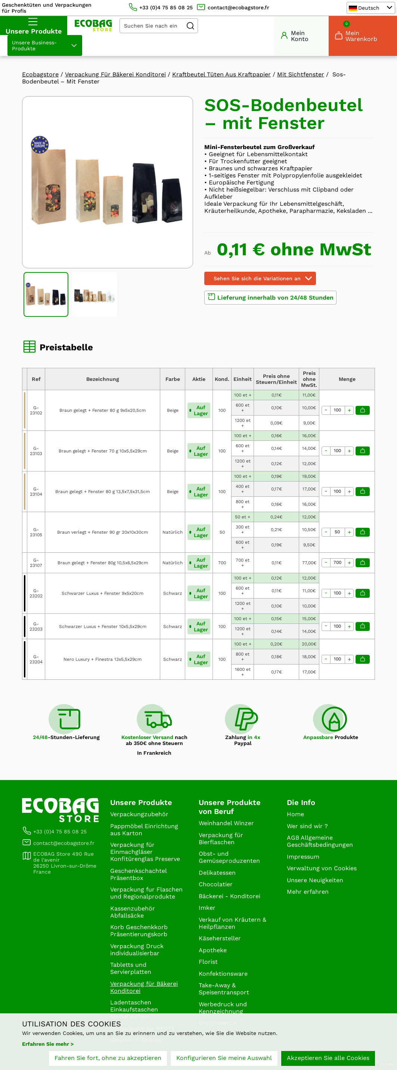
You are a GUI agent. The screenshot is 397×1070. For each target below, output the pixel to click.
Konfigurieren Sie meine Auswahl (224, 1057)
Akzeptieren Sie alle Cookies (328, 1057)
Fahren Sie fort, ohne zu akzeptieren (108, 1057)
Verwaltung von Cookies (322, 868)
